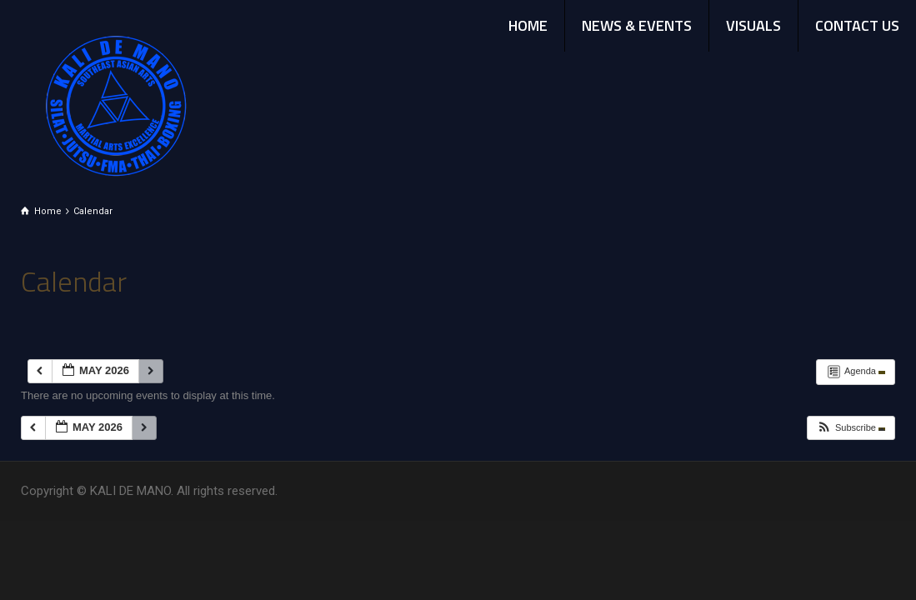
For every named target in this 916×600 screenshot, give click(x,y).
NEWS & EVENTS (637, 25)
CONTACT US (857, 25)
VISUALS (753, 25)
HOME (528, 25)
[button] (850, 428)
